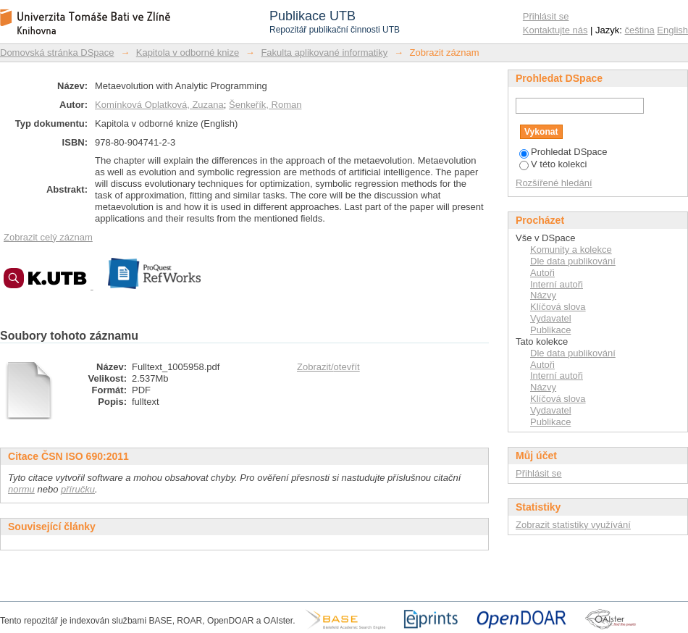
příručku (78, 489)
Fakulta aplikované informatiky (324, 52)
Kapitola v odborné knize (187, 52)
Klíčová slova (558, 306)
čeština (640, 30)
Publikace (550, 329)
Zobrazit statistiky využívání (573, 524)
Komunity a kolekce (571, 249)
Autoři (542, 272)
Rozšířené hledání (554, 182)
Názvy (543, 295)
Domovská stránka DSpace (57, 52)
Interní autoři (556, 284)
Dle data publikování (573, 261)
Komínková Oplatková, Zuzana (159, 104)
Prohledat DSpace (563, 151)
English (672, 30)
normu (21, 489)
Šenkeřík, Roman (265, 104)
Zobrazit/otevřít (328, 366)
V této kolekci (553, 164)
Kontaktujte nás (555, 30)
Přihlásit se (546, 16)
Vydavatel (550, 318)
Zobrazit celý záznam (48, 237)
